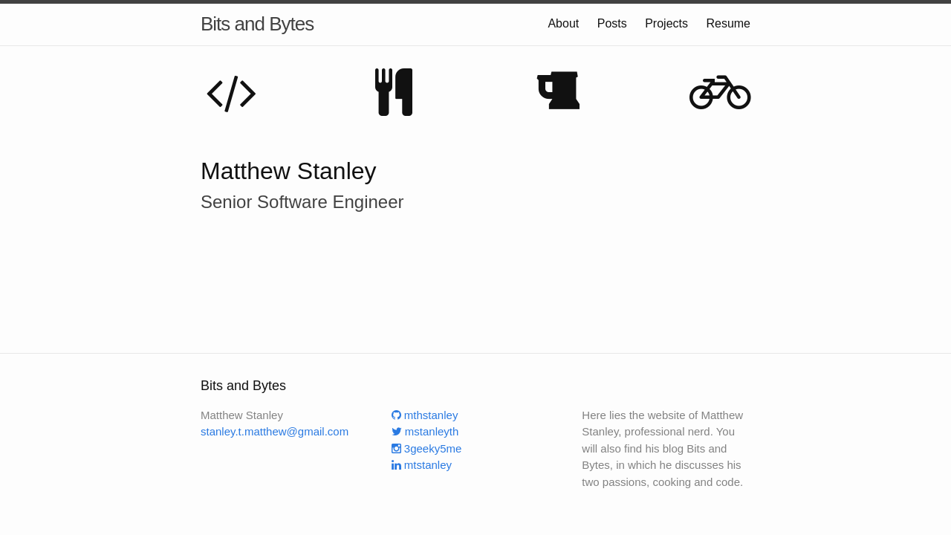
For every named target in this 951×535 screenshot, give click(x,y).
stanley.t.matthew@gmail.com (274, 431)
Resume (728, 23)
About (563, 23)
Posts (612, 23)
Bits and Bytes (257, 24)
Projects (666, 23)
